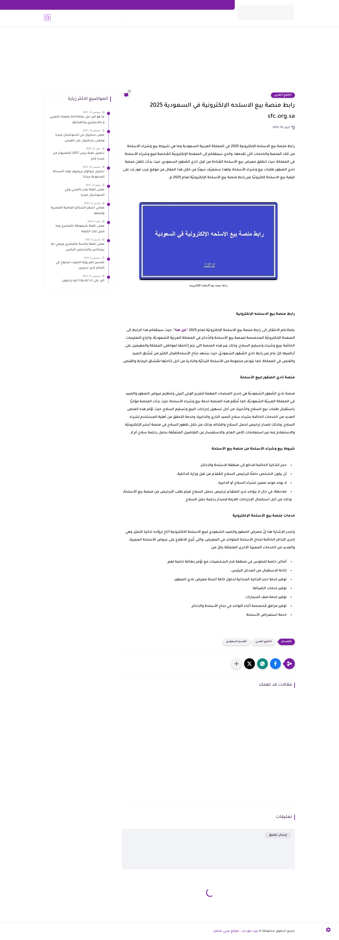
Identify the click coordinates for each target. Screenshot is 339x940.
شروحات (149, 17)
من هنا (180, 330)
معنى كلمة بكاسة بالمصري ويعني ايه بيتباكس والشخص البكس (77, 247)
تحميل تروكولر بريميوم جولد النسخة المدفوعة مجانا (78, 174)
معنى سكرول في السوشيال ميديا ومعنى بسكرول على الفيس (79, 138)
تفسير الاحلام (194, 17)
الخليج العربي (283, 95)
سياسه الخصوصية (169, 4)
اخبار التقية (77, 17)
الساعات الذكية (101, 17)
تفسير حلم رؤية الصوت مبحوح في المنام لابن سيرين (80, 265)
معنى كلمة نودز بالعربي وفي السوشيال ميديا (84, 192)
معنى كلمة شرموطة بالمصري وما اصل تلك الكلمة (80, 229)
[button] (275, 663)
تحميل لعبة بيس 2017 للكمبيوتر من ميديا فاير (78, 156)
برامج (164, 17)
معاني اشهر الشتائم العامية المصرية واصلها (77, 210)
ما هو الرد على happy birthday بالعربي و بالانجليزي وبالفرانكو (77, 119)
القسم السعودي (236, 641)
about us (191, 4)
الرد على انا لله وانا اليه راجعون (83, 281)
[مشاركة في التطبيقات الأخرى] (236, 663)
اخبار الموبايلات (127, 17)
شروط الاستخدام (140, 4)
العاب (175, 17)
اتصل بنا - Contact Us (216, 4)
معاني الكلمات (219, 17)
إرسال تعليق (278, 835)
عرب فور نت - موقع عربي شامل (235, 931)
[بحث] (47, 17)
